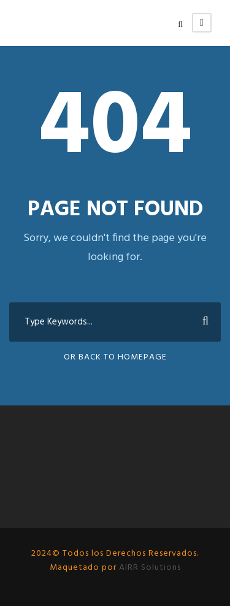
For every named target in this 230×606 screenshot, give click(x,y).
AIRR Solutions (149, 568)
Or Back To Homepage (115, 357)
